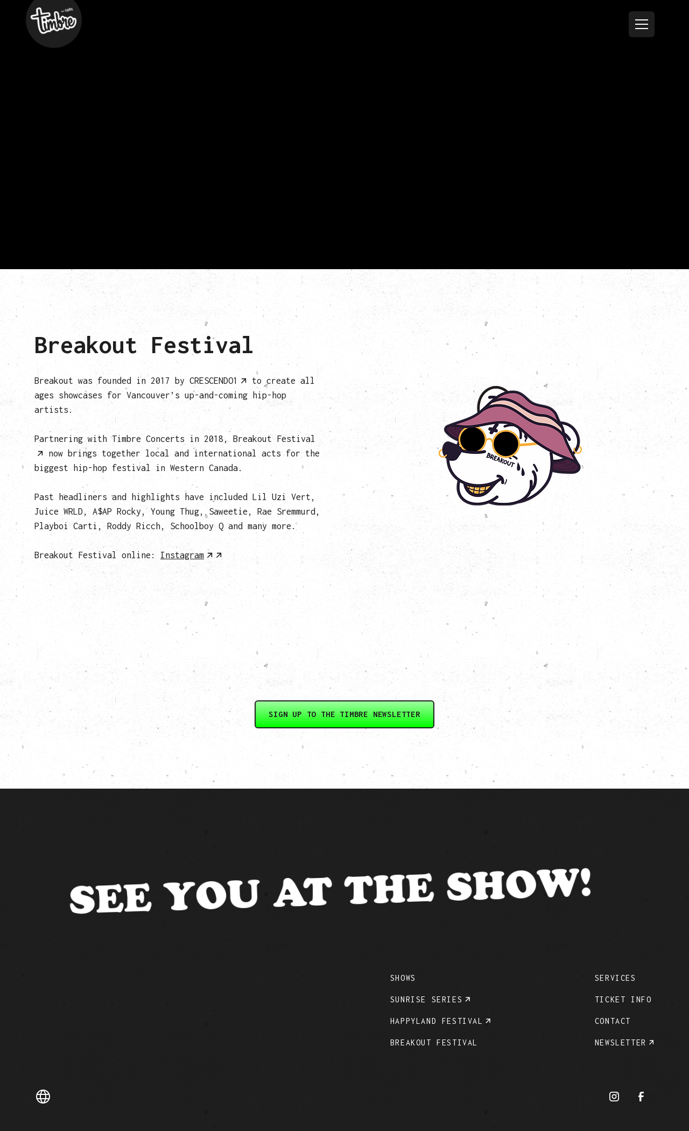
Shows (403, 977)
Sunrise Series (426, 999)
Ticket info (623, 999)
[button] (642, 24)
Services (615, 977)
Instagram (182, 555)
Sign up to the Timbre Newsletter (344, 714)
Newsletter (620, 1042)
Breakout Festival (434, 1042)
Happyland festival (436, 1020)
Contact (613, 1020)
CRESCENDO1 (213, 380)
